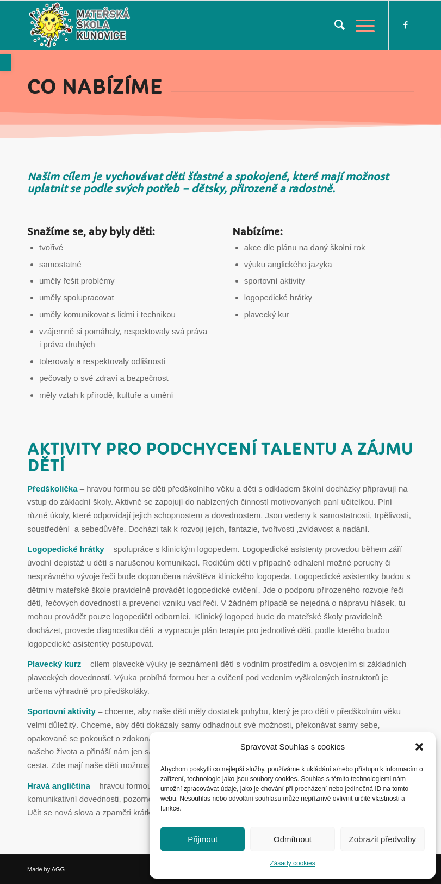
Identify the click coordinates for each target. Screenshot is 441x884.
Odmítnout (293, 839)
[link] (5, 62)
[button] (419, 746)
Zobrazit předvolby (382, 839)
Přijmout (203, 839)
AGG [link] (58, 869)
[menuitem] (334, 25)
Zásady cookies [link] (292, 863)
